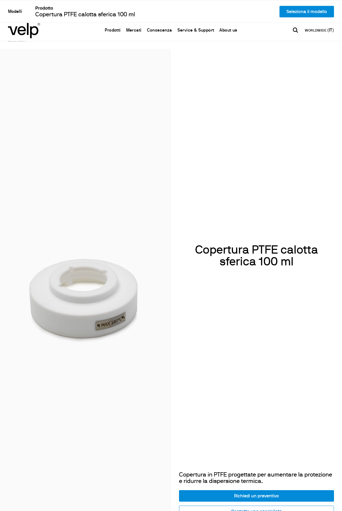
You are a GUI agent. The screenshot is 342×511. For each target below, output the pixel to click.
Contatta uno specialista (256, 434)
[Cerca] (295, 11)
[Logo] (24, 11)
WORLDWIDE (316, 11)
